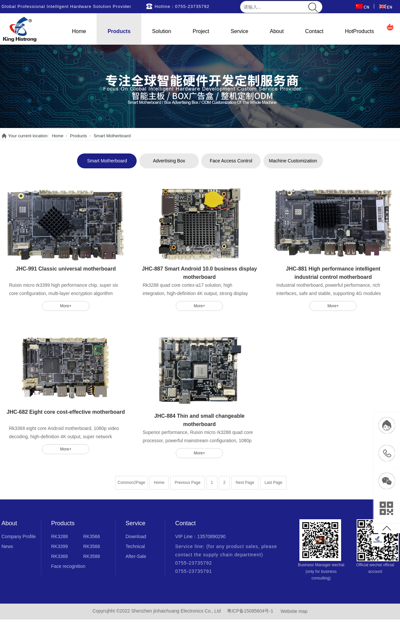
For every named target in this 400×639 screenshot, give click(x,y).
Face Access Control (231, 160)
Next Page (245, 482)
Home (79, 31)
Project (201, 31)
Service (239, 31)
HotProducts (359, 31)
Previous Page (187, 482)
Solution (161, 31)
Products (119, 31)
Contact (314, 31)
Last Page (273, 482)
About (277, 31)
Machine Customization (293, 160)
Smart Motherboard (112, 135)
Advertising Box (169, 160)
